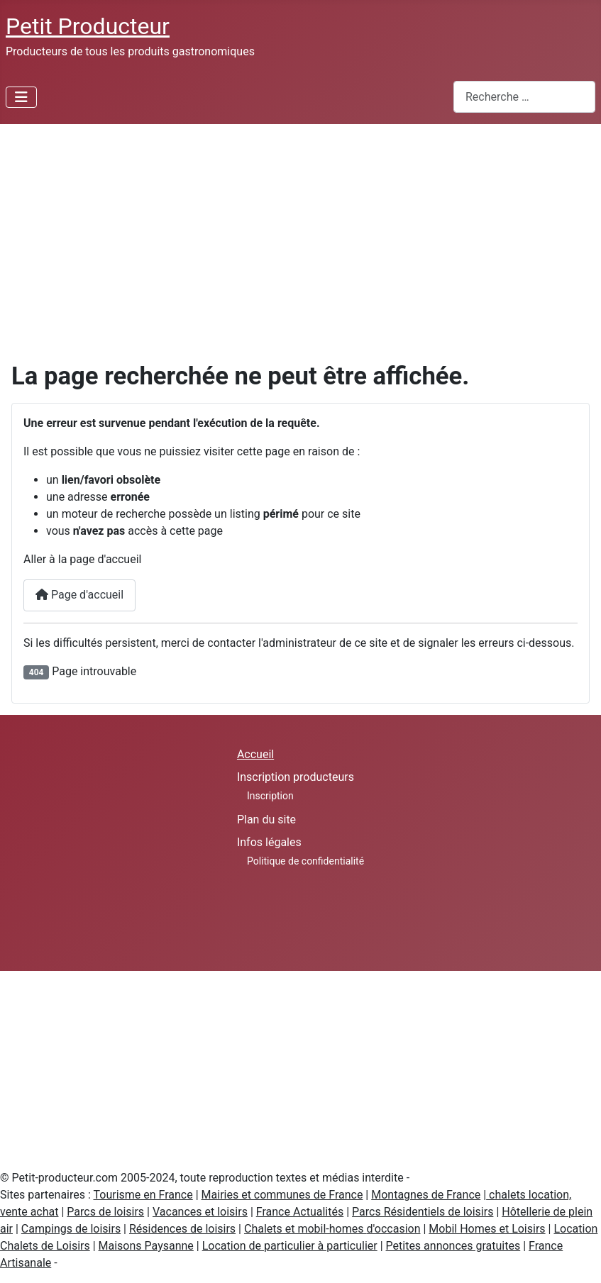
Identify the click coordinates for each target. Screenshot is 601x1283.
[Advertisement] (300, 230)
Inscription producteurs (295, 777)
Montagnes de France (425, 1194)
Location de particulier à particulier (289, 1246)
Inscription (270, 795)
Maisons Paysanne (146, 1246)
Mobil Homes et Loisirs (487, 1228)
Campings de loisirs (71, 1228)
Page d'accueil (79, 594)
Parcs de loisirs (105, 1211)
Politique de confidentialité (305, 861)
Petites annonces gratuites (453, 1246)
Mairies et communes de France (282, 1194)
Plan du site (266, 819)
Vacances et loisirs (200, 1211)
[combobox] (524, 97)
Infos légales (269, 842)
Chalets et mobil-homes (305, 1228)
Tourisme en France (143, 1194)
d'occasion (393, 1228)
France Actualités (299, 1211)
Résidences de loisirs (182, 1228)
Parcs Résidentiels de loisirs (422, 1211)
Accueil (255, 754)
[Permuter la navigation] (21, 97)
